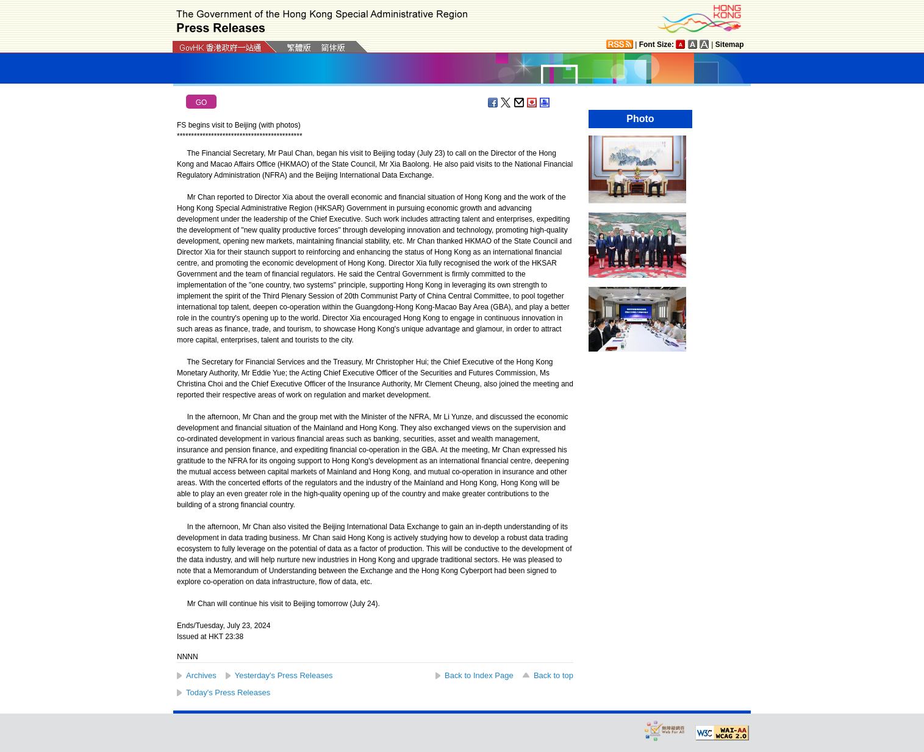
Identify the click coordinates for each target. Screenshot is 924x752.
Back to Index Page (479, 675)
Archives (201, 675)
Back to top (553, 675)
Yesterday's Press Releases (284, 675)
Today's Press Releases (228, 692)
